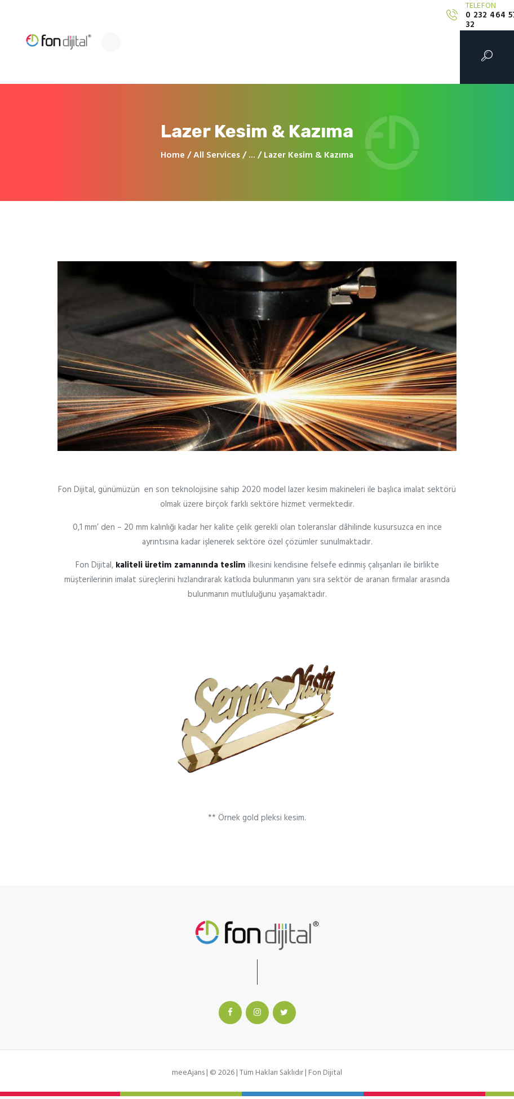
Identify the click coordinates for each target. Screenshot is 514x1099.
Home (173, 155)
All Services (216, 155)
